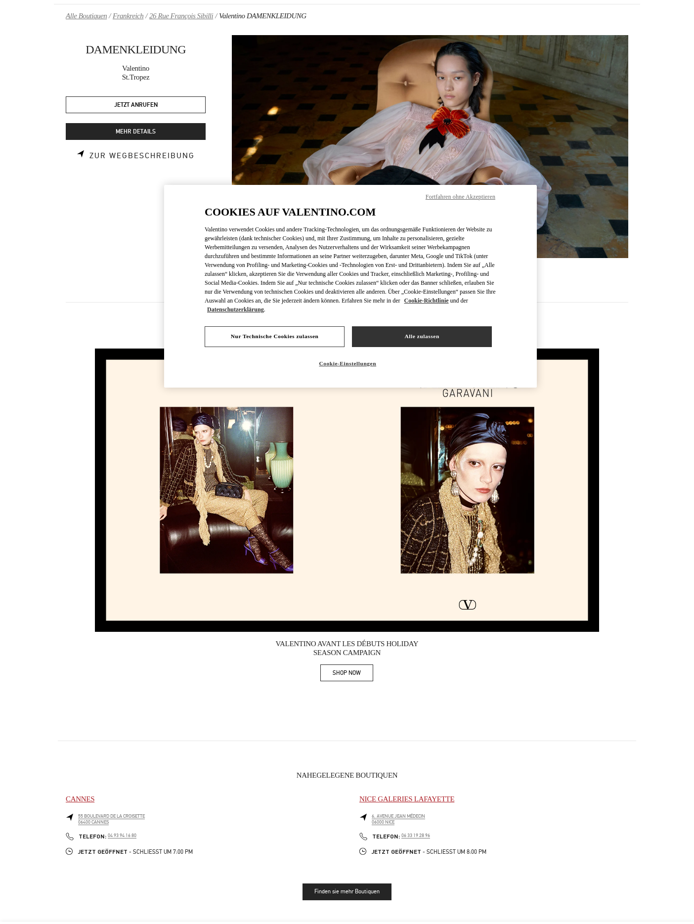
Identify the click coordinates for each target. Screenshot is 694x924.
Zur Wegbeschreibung (142, 156)
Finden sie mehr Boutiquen (347, 891)
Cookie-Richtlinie (426, 300)
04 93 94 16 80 (122, 835)
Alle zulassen (422, 336)
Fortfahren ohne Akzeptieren (460, 196)
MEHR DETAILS (136, 131)
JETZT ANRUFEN (136, 105)
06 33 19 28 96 (415, 835)
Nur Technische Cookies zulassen (275, 336)
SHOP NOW (353, 674)
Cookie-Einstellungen (347, 363)
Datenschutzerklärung (235, 309)
